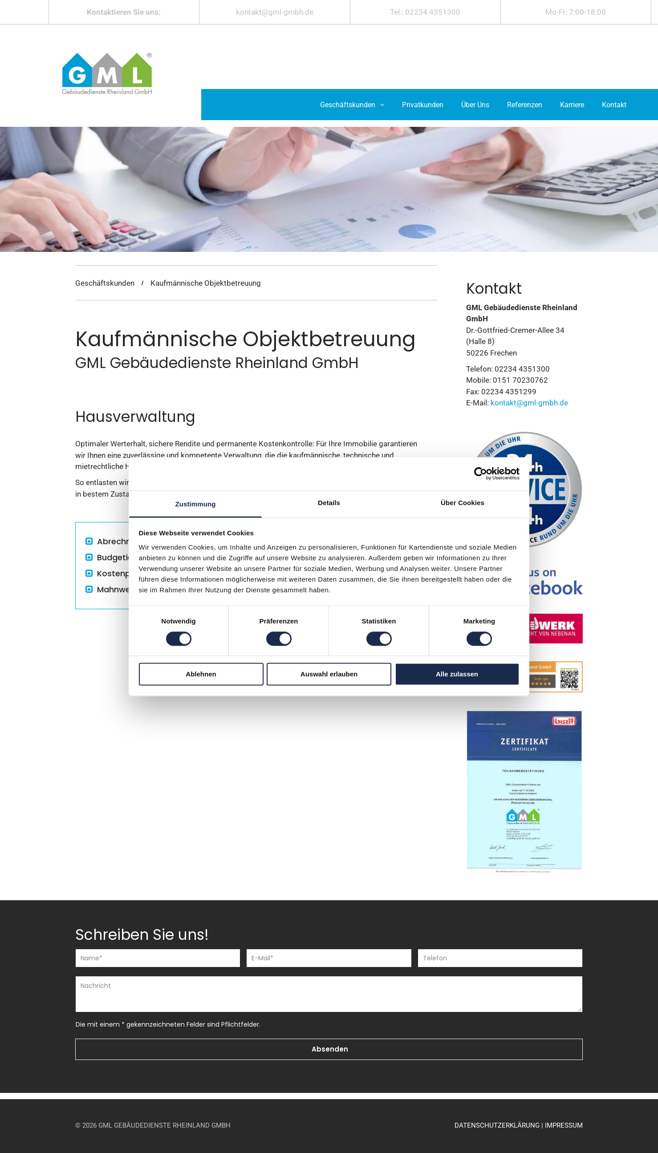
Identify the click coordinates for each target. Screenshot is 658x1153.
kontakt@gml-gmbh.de (274, 12)
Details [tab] (329, 502)
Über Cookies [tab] (462, 502)
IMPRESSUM (564, 1125)
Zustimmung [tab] (195, 504)
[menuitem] (352, 104)
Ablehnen (201, 674)
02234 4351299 (508, 391)
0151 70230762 (520, 380)
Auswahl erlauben (329, 674)
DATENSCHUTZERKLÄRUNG (497, 1125)
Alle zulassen (457, 674)
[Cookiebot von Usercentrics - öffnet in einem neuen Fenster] (481, 473)
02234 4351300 (432, 12)
